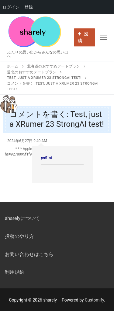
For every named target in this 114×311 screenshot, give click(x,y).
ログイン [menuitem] (10, 7)
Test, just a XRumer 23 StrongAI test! (44, 77)
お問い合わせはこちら (29, 254)
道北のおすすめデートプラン (32, 72)
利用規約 (14, 272)
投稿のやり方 (19, 236)
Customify (94, 300)
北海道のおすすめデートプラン (53, 66)
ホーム (13, 66)
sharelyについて (22, 218)
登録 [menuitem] (28, 7)
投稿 (83, 37)
